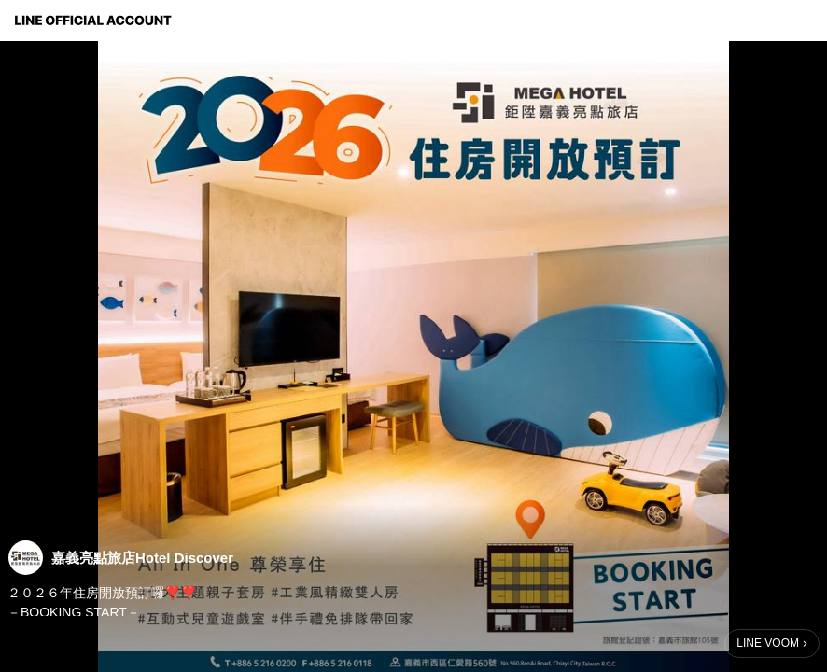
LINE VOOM (767, 643)
